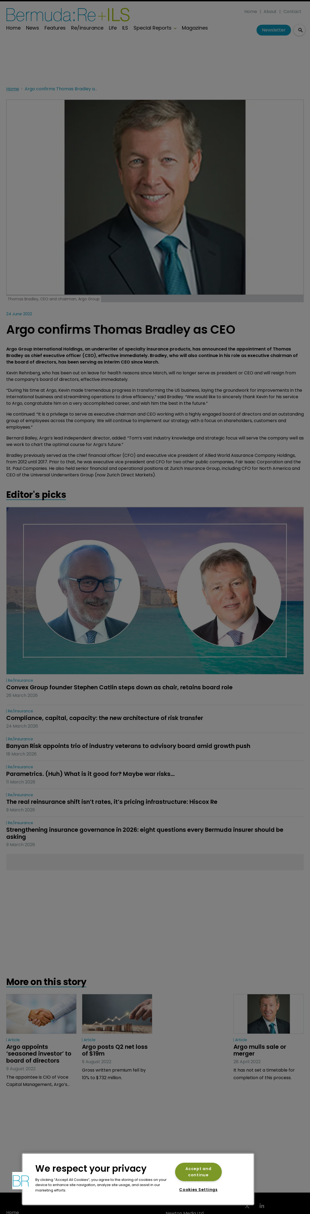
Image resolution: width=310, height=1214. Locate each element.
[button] (21, 1180)
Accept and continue (198, 1172)
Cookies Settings (198, 1189)
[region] (138, 1179)
